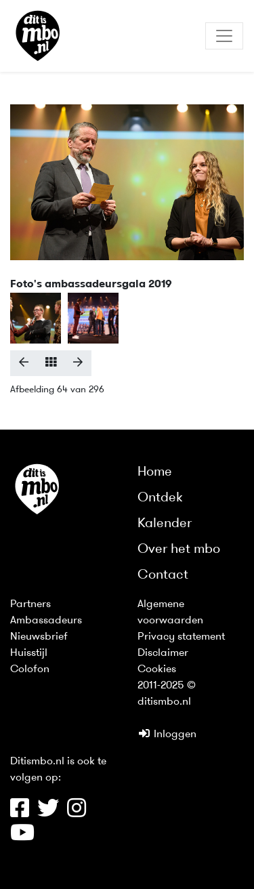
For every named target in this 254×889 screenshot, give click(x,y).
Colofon (29, 669)
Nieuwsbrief (39, 637)
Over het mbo (178, 549)
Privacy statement (181, 637)
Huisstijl (28, 653)
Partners (30, 604)
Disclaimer (162, 653)
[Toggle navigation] (224, 35)
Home (154, 472)
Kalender (164, 524)
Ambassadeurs (46, 620)
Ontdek (160, 498)
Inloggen (166, 734)
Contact (162, 575)
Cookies (156, 669)
